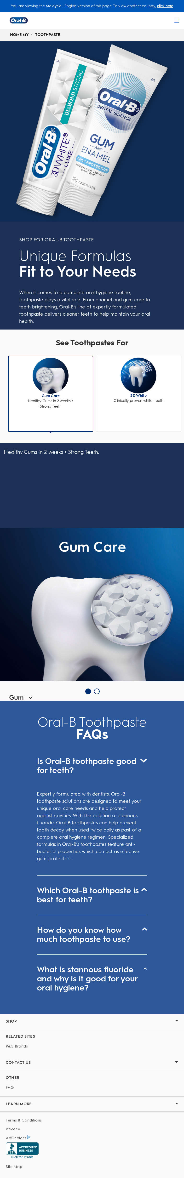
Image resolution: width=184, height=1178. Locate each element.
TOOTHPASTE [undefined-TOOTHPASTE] (47, 34)
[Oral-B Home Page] (19, 20)
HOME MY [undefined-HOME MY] (19, 34)
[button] (51, 383)
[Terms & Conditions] (92, 1120)
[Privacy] (92, 1129)
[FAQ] (92, 1087)
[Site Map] (92, 1166)
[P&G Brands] (92, 1046)
